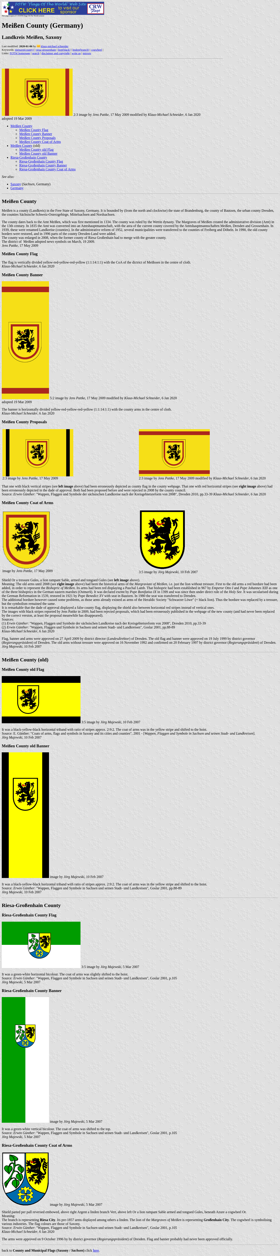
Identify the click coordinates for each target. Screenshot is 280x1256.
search (35, 53)
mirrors (87, 53)
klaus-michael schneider (54, 46)
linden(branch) (80, 49)
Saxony (15, 184)
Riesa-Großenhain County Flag (41, 161)
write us (76, 53)
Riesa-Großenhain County (28, 157)
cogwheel (96, 49)
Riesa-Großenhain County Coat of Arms (47, 169)
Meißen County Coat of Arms (40, 142)
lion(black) (64, 49)
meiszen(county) (24, 49)
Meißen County (21, 126)
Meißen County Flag (33, 130)
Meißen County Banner (35, 134)
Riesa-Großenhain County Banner (43, 165)
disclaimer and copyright (55, 53)
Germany (17, 188)
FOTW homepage (20, 53)
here (96, 1250)
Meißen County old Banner (38, 153)
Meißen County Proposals (37, 138)
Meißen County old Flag (36, 149)
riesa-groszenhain (46, 49)
